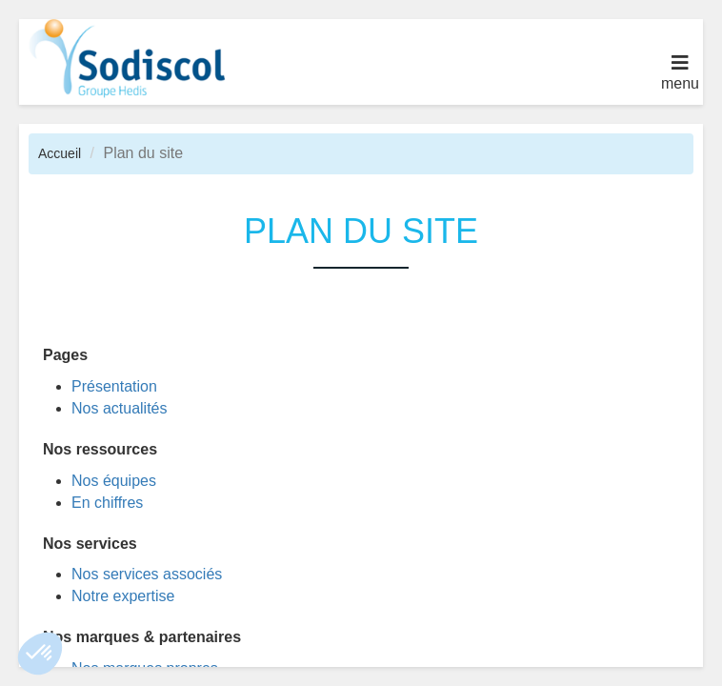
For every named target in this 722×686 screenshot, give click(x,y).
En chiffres (107, 502)
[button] (40, 653)
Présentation (114, 386)
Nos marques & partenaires (142, 637)
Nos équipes (113, 481)
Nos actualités (119, 408)
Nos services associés (146, 574)
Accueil (59, 153)
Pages (65, 355)
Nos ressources (100, 449)
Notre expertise (123, 596)
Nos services (90, 543)
